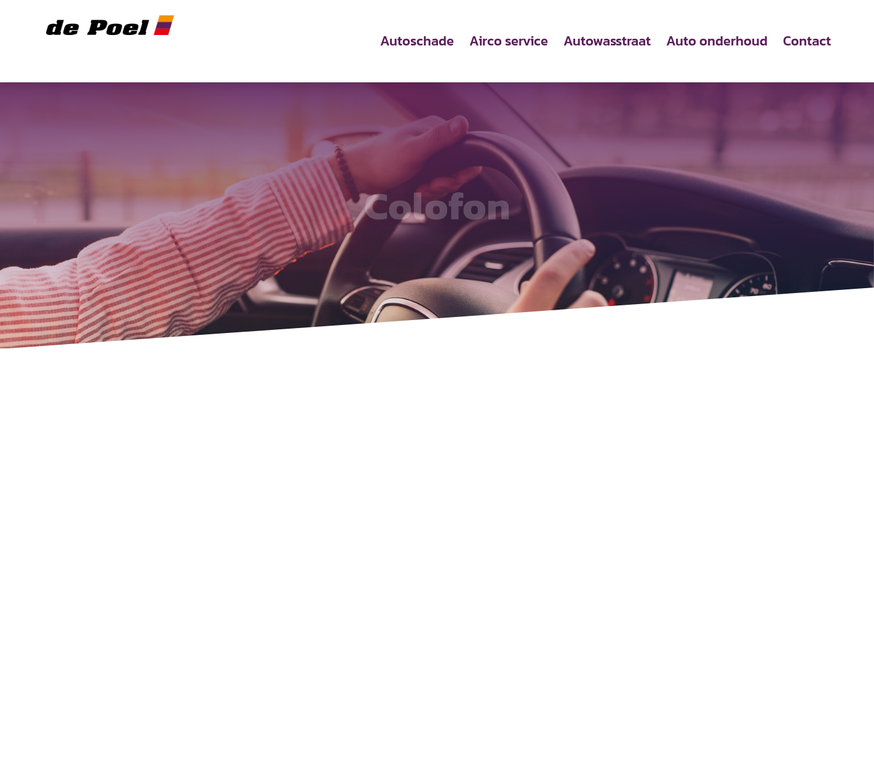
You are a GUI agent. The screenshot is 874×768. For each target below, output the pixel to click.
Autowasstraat (607, 44)
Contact (807, 44)
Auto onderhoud (717, 44)
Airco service (508, 44)
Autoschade (417, 44)
